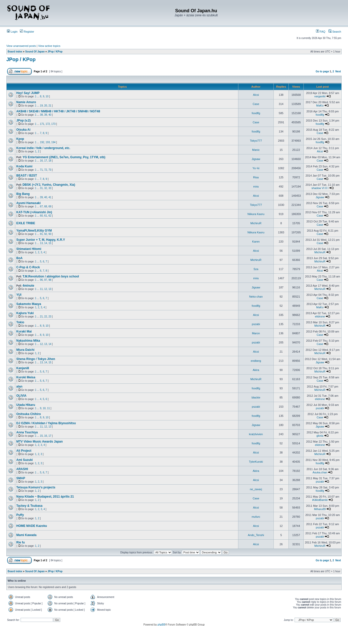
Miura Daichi (25, 350)
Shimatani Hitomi (28, 249)
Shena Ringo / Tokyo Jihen (35, 359)
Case (256, 103)
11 (41, 289)
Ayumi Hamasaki (28, 203)
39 (45, 114)
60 (41, 215)
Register (27, 31)
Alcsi (256, 94)
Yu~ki (255, 168)
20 (45, 105)
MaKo (320, 105)
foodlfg (256, 113)
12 (45, 289)
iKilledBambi (320, 499)
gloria (319, 435)
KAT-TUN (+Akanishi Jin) (34, 212)
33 (49, 188)
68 (45, 206)
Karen (255, 241)
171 (42, 124)
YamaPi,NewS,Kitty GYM (34, 230)
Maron (256, 333)
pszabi (256, 324)
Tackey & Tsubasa (29, 506)
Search (334, 31)
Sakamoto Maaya (28, 304)
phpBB (161, 624)
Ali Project (23, 450)
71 (41, 169)
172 (48, 124)
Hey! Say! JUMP (27, 93)
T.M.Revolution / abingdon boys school (50, 276)
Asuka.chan (320, 472)
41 (49, 197)
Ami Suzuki (24, 460)
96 (41, 279)
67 (41, 206)
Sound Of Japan (35, 51)
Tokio (20, 322)
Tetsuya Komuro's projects (35, 487)
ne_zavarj (256, 489)
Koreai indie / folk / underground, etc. (43, 148)
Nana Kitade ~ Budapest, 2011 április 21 (45, 496)
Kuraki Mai (24, 331)
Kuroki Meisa (25, 377)
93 (49, 234)
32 (45, 188)
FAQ (320, 31)
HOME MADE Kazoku (31, 526)
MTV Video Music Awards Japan (39, 441)
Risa (256, 177)
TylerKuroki (256, 461)
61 (45, 215)
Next (338, 71)
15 (49, 243)
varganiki (319, 96)
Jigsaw (256, 159)
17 (45, 160)
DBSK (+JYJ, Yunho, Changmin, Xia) (48, 185)
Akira (256, 369)
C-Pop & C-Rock (28, 267)
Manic (255, 149)
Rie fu (20, 542)
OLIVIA (21, 395)
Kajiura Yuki (25, 313)
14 (45, 243)
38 (41, 114)
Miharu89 (320, 509)
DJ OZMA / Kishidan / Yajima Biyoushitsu (46, 423)
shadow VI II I (319, 188)
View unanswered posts (21, 45)
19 (41, 105)
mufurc (256, 516)
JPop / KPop (55, 51)
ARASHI (22, 469)
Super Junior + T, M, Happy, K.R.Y (40, 240)
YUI (18, 295)
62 (49, 215)
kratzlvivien (256, 434)
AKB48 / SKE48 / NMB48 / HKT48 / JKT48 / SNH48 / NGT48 (58, 111)
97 (45, 279)
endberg (256, 360)
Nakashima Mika (28, 340)
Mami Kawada (26, 535)
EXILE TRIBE (25, 223)
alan (19, 386)
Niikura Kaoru (256, 214)
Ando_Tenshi (256, 535)
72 (45, 169)
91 (41, 234)
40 (49, 114)
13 (41, 243)
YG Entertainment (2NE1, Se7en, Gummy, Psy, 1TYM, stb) (63, 157)
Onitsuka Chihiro (28, 414)
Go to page (322, 71)
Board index (15, 51)
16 (41, 160)
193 (48, 142)
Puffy (20, 515)
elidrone (320, 316)
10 (47, 96)
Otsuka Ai (23, 129)
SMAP (20, 478)
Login (12, 31)
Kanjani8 (22, 368)
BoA (19, 258)
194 (53, 142)
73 (49, 169)
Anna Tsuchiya (27, 432)
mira (255, 186)
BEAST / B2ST (26, 175)
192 (42, 142)
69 (49, 206)
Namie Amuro (26, 102)
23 (49, 316)
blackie (256, 397)
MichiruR (255, 223)
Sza (256, 269)
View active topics (49, 45)
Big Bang (23, 194)
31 (41, 188)
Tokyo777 (256, 140)
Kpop (20, 139)
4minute (28, 285)
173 (53, 124)
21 (49, 105)
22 (45, 316)
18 (49, 160)
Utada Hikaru (25, 405)
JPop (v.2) (23, 120)
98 (49, 279)
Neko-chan (256, 296)
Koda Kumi (24, 166)
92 (45, 234)
